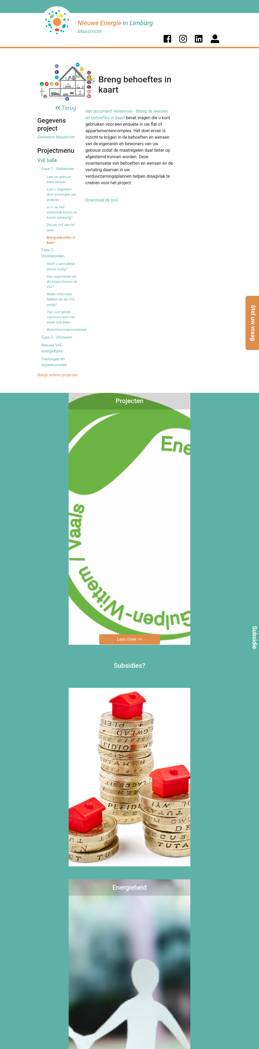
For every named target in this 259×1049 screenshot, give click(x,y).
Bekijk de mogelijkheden (129, 872)
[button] (167, 39)
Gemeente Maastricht (56, 137)
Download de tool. (102, 200)
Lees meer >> (129, 639)
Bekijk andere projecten (57, 375)
